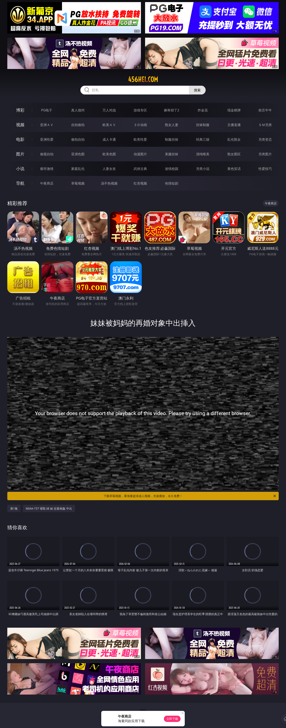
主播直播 (234, 124)
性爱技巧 (265, 168)
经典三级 (202, 139)
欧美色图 (109, 154)
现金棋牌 (234, 110)
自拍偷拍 (78, 124)
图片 (20, 154)
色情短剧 (171, 183)
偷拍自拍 (78, 139)
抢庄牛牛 (265, 110)
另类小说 (202, 168)
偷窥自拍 (46, 154)
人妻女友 (109, 168)
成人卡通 (109, 139)
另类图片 (265, 154)
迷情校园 (171, 168)
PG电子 (46, 110)
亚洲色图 (78, 154)
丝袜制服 (202, 124)
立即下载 (172, 719)
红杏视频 (140, 183)
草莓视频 (78, 183)
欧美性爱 (140, 139)
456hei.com (143, 79)
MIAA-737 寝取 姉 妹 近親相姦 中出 (49, 508)
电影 (20, 139)
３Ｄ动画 (140, 124)
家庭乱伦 (78, 168)
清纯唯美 (202, 154)
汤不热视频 (109, 183)
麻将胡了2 (171, 110)
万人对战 (109, 110)
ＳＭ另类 (265, 124)
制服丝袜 (171, 139)
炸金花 (203, 110)
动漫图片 (140, 154)
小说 (20, 168)
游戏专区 (140, 110)
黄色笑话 (234, 168)
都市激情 (46, 168)
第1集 (14, 508)
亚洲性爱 (46, 139)
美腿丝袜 (171, 154)
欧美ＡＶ (109, 124)
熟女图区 (234, 154)
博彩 (20, 110)
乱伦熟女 (234, 139)
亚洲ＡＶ (46, 124)
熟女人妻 (171, 124)
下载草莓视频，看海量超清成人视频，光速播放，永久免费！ (190, 496)
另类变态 (265, 139)
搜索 (197, 90)
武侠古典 (140, 168)
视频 (20, 124)
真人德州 (78, 110)
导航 (20, 183)
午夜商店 (46, 183)
